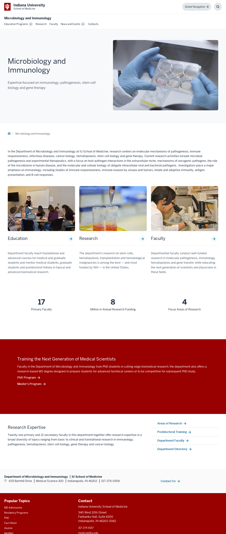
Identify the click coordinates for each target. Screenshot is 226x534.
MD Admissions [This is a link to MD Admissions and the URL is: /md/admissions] (13, 507)
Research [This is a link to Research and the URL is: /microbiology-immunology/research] (41, 24)
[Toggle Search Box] (218, 7)
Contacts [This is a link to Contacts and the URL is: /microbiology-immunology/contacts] (93, 24)
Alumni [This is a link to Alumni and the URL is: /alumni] (8, 528)
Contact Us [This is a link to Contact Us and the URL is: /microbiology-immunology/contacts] (168, 481)
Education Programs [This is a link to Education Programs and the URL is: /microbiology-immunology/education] (16, 24)
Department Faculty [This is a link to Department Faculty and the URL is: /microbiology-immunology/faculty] (170, 440)
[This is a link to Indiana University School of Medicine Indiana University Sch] (24, 7)
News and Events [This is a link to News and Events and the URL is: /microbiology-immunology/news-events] (70, 24)
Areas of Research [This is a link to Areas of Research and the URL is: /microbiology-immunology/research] (169, 423)
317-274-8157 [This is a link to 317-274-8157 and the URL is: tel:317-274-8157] (86, 527)
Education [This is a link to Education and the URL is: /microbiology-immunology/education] (18, 238)
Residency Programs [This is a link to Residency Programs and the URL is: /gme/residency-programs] (16, 512)
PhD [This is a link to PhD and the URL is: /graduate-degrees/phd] (6, 517)
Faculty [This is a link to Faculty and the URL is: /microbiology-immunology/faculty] (53, 24)
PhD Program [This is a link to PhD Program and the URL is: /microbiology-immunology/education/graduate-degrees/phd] (26, 377)
